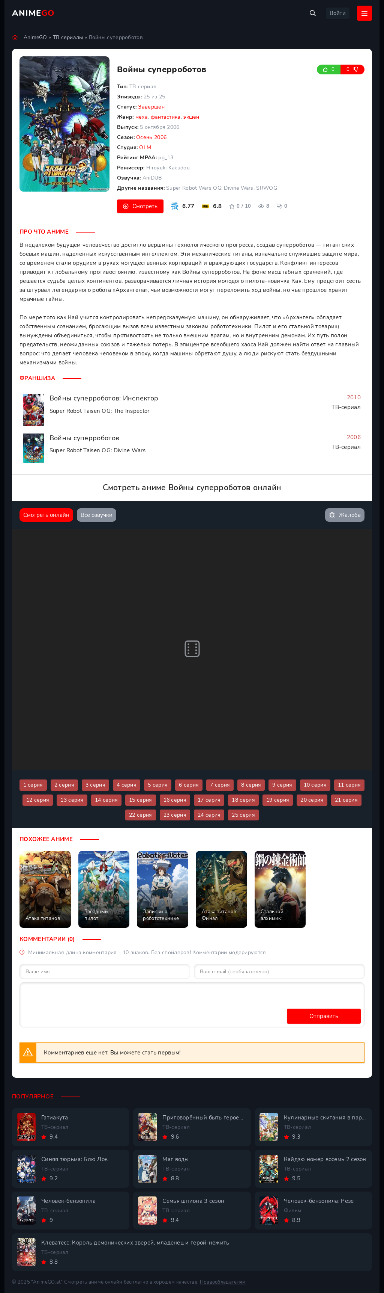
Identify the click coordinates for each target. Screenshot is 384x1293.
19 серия (277, 800)
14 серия (106, 800)
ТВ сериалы (68, 37)
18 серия (243, 800)
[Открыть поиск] (312, 13)
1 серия (33, 784)
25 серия (243, 815)
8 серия (251, 784)
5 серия (158, 784)
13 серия (71, 800)
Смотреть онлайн (46, 515)
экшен (191, 117)
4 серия (126, 784)
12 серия (37, 800)
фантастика (166, 117)
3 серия (95, 784)
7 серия (220, 784)
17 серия (209, 800)
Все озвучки (96, 515)
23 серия (175, 815)
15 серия (140, 800)
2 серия (64, 784)
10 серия (315, 784)
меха (141, 117)
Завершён (151, 106)
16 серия (175, 800)
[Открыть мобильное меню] (364, 13)
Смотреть (145, 206)
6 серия (189, 784)
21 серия (346, 800)
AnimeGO (35, 37)
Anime (33, 13)
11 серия (349, 784)
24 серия (209, 815)
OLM (145, 147)
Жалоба (345, 515)
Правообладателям (223, 1282)
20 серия (311, 800)
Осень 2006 (151, 137)
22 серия (140, 815)
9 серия (282, 784)
